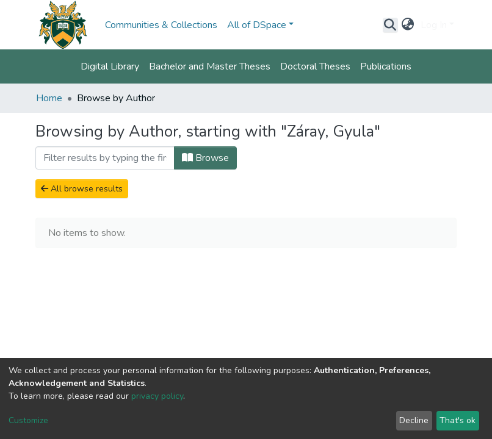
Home (49, 98)
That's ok (458, 420)
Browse (205, 158)
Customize (28, 420)
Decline (414, 420)
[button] (408, 25)
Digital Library (110, 66)
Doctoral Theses (315, 66)
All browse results (82, 189)
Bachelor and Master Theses (209, 66)
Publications (385, 66)
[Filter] (105, 158)
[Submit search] (390, 25)
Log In (434, 25)
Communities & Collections (161, 25)
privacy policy (157, 396)
